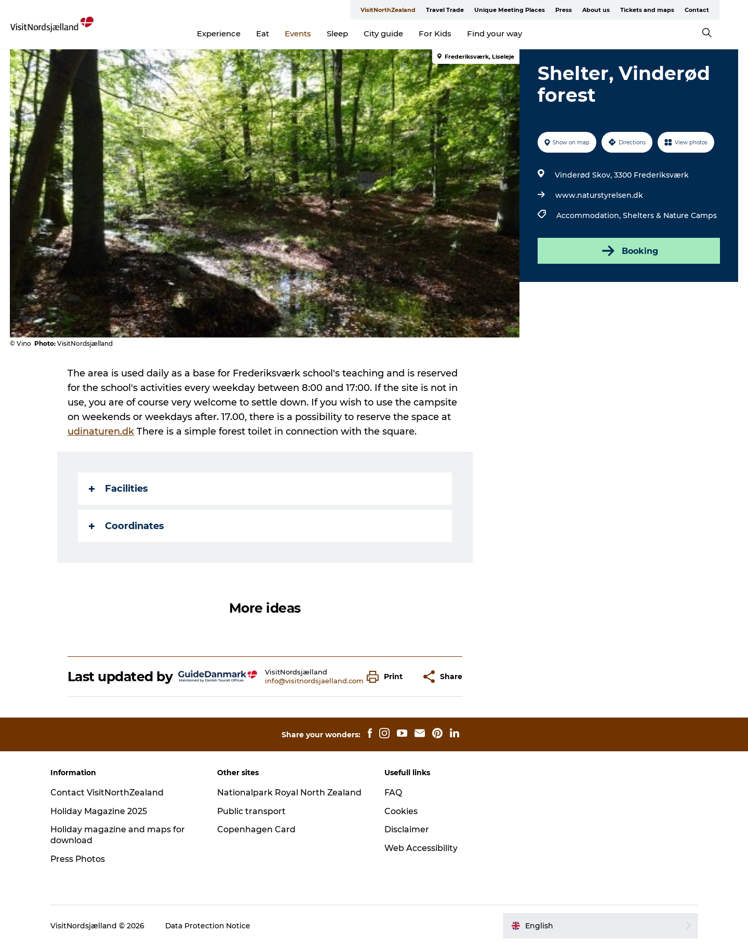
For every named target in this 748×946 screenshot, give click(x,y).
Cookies (401, 811)
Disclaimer (406, 829)
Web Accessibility (421, 848)
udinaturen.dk (101, 431)
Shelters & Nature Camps (670, 215)
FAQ (393, 793)
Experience (233, 33)
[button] (387, 677)
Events (312, 33)
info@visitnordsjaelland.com (314, 681)
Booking (628, 251)
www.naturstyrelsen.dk (599, 195)
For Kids (449, 33)
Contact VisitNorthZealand (109, 793)
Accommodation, (589, 215)
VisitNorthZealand (416, 9)
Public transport (252, 811)
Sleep (352, 33)
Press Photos (80, 859)
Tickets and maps (676, 9)
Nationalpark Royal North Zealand (290, 793)
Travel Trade (473, 9)
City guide (398, 33)
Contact (725, 9)
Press (592, 9)
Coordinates (126, 526)
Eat (277, 33)
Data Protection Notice (210, 925)
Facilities (118, 488)
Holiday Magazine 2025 (100, 811)
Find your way (509, 33)
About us (624, 9)
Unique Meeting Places (538, 9)
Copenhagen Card (257, 829)
